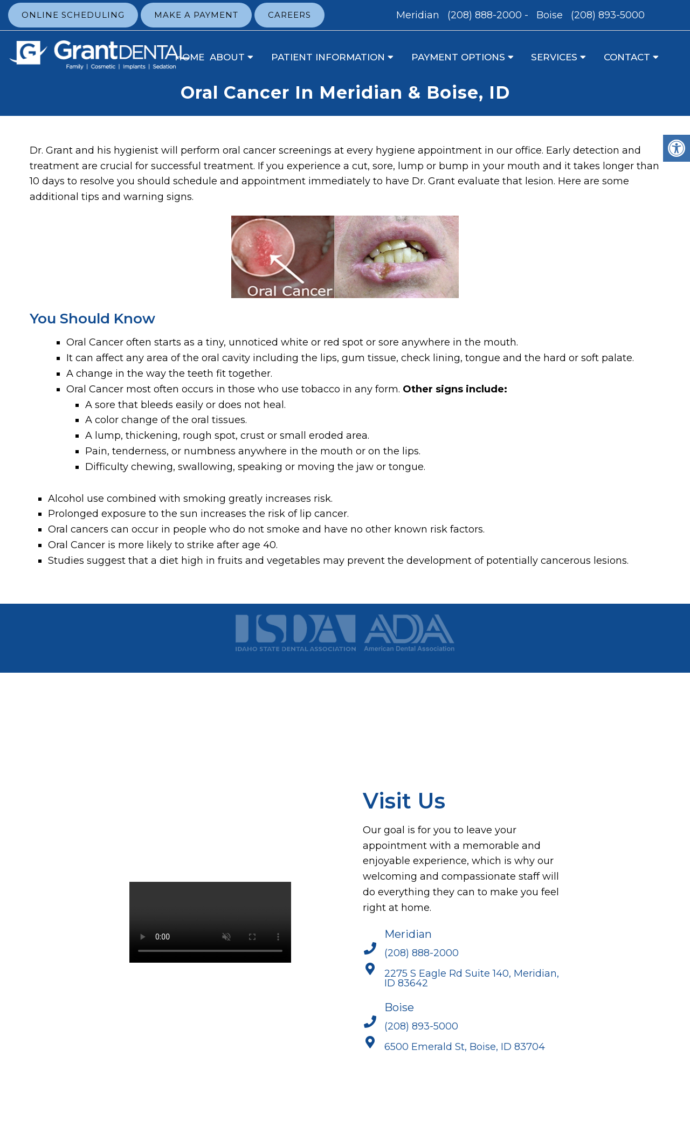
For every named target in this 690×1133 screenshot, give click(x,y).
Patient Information (328, 57)
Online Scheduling (73, 15)
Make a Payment (196, 15)
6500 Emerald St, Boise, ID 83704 (464, 1047)
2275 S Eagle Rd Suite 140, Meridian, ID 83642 (471, 978)
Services (554, 57)
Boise (550, 15)
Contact (627, 57)
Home (189, 57)
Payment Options (458, 57)
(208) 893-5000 (608, 15)
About (227, 57)
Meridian (419, 15)
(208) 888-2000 (484, 15)
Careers (289, 15)
